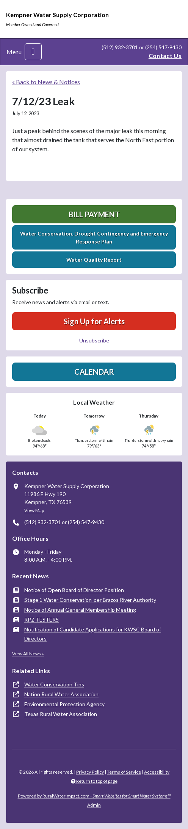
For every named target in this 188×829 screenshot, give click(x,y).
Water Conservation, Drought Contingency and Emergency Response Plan (94, 237)
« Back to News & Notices (46, 81)
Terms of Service (124, 772)
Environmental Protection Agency (64, 704)
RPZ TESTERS (41, 619)
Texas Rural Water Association (60, 714)
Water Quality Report (94, 259)
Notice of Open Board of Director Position (74, 590)
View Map (34, 510)
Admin (94, 805)
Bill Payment (94, 214)
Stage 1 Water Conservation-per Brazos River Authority (90, 600)
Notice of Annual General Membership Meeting (80, 609)
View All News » (28, 653)
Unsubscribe (94, 340)
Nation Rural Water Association (61, 694)
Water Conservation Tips (54, 684)
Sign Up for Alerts (94, 321)
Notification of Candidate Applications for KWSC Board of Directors (92, 634)
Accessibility (156, 772)
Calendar (94, 371)
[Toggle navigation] (33, 51)
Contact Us (165, 55)
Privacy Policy (90, 772)
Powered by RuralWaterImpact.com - (94, 796)
